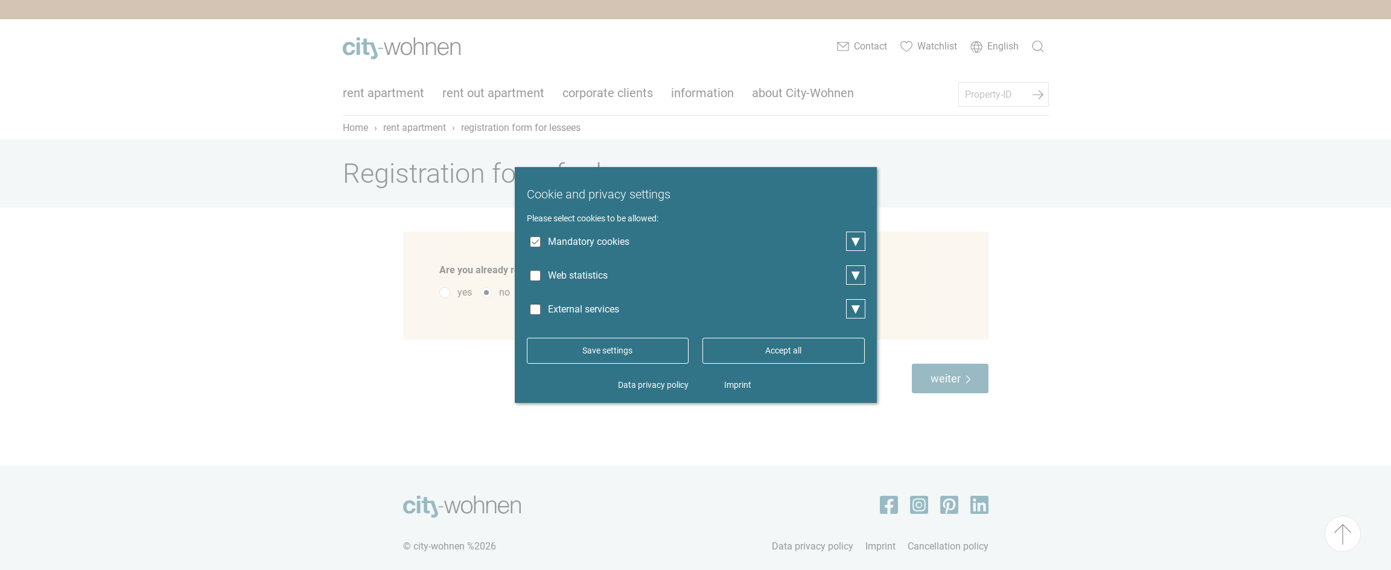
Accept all (783, 350)
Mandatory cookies (588, 241)
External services (583, 309)
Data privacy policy (653, 385)
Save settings (607, 350)
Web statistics (578, 275)
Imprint (737, 385)
